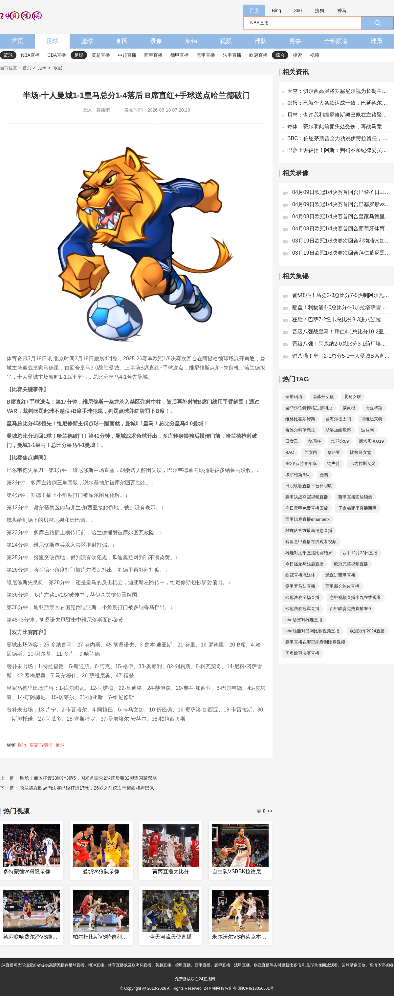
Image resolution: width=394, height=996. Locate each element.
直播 (121, 41)
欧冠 (58, 67)
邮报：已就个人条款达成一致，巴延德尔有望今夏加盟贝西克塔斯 (339, 103)
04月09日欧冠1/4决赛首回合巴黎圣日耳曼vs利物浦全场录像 (341, 192)
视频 (226, 41)
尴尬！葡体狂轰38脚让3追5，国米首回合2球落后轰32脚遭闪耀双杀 (88, 778)
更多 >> (265, 811)
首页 (17, 41)
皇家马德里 (41, 745)
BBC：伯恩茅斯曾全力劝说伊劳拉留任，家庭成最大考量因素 (339, 138)
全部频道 (336, 41)
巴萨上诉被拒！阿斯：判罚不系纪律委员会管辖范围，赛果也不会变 (339, 150)
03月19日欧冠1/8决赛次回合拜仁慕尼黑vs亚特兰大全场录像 (341, 253)
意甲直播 (206, 55)
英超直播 (101, 55)
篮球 (87, 41)
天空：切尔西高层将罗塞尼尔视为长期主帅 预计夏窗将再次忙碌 (339, 91)
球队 (261, 41)
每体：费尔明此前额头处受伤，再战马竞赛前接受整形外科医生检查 (339, 126)
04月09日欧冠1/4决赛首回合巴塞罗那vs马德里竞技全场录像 (341, 204)
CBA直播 (57, 55)
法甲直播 (232, 55)
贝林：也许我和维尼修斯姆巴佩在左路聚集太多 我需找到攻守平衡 (339, 114)
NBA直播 (30, 55)
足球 (52, 41)
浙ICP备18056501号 (256, 988)
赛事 (295, 41)
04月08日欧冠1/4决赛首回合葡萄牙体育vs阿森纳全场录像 (341, 228)
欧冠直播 (258, 55)
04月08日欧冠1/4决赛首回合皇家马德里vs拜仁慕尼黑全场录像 (341, 216)
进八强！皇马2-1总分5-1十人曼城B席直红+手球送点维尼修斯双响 (341, 356)
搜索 (297, 55)
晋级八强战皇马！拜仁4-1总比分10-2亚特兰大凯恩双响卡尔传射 (341, 331)
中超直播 (127, 55)
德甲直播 (179, 55)
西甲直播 (153, 55)
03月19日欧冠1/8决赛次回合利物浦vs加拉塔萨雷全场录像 (341, 241)
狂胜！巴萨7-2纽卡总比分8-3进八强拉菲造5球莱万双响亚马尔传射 (341, 319)
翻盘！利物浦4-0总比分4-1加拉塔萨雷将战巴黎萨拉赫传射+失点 (341, 307)
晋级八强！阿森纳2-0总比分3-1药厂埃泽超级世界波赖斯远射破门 (341, 344)
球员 (377, 41)
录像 (156, 41)
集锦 (191, 41)
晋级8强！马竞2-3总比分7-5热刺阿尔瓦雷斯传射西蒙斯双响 (341, 295)
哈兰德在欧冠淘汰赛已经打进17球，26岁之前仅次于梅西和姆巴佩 (87, 788)
